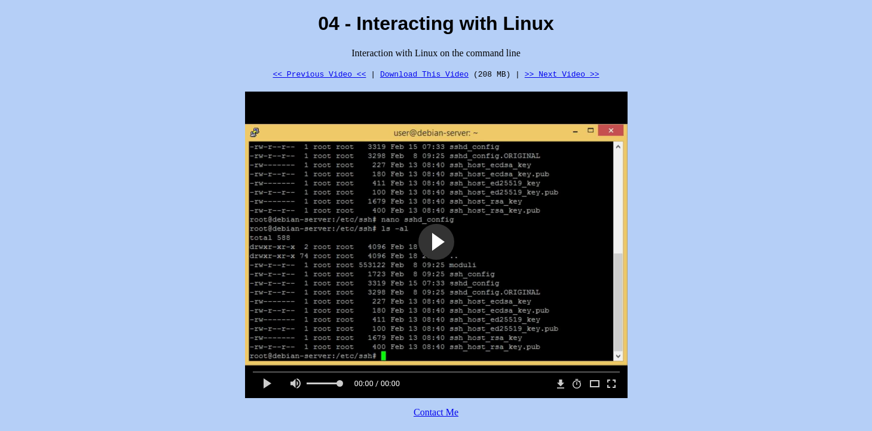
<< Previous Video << (319, 73)
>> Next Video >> (562, 73)
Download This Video (424, 73)
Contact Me (436, 412)
